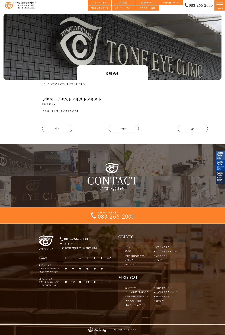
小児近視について (171, 2)
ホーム (128, 247)
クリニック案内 (99, 2)
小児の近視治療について (166, 292)
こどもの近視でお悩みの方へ (137, 292)
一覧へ (112, 128)
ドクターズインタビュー (166, 251)
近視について (147, 2)
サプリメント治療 (147, 8)
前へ (57, 128)
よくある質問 (162, 255)
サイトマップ (131, 264)
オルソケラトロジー (123, 8)
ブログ (159, 260)
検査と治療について (99, 8)
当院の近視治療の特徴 (135, 255)
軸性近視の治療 (162, 296)
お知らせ (129, 260)
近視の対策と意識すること (137, 296)
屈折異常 (160, 300)
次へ (168, 128)
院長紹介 (123, 2)
